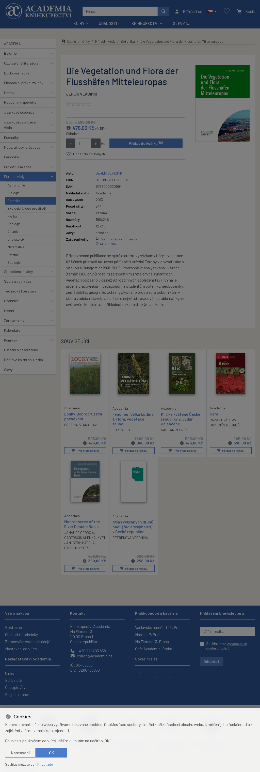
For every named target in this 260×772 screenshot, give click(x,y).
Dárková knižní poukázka (23, 360)
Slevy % (181, 23)
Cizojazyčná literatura (21, 63)
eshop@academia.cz (91, 655)
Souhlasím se (226, 645)
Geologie (14, 224)
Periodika (11, 157)
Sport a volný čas (17, 281)
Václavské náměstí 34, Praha (159, 627)
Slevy (8, 369)
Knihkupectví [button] (145, 23)
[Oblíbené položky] (227, 11)
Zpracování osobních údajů (28, 641)
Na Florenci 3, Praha (152, 641)
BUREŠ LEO (121, 430)
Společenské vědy (18, 271)
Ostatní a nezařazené (21, 350)
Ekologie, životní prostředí (27, 208)
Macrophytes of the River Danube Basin (82, 524)
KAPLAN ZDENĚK (174, 430)
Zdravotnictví (14, 320)
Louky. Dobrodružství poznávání (83, 416)
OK (51, 752)
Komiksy (10, 340)
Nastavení (20, 752)
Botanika (14, 201)
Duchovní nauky (16, 73)
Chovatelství (16, 239)
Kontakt (77, 613)
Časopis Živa (16, 687)
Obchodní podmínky (21, 634)
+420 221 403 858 (88, 650)
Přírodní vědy (14, 176)
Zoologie (14, 262)
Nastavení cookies (21, 648)
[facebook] (140, 675)
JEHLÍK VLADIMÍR (81, 93)
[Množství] (83, 143)
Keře (214, 413)
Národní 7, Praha (148, 634)
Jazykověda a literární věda (21, 125)
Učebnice (11, 301)
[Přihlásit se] (188, 11)
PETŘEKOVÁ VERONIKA (130, 537)
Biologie (14, 193)
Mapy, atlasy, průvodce (22, 147)
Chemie (13, 231)
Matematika (16, 247)
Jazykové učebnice (19, 112)
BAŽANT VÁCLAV (223, 420)
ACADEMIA (12, 43)
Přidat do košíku (146, 143)
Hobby (9, 92)
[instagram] (155, 675)
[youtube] (170, 675)
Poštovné (13, 627)
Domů (68, 41)
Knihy (86, 41)
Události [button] (108, 23)
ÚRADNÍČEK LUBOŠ (224, 425)
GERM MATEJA (84, 543)
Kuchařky (11, 137)
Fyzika (12, 216)
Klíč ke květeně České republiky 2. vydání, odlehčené (180, 418)
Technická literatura (20, 291)
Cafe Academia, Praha (153, 648)
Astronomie (16, 185)
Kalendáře (12, 330)
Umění (9, 310)
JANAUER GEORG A (79, 532)
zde (50, 764)
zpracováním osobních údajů (226, 645)
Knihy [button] (78, 23)
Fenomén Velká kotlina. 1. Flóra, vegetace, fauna (133, 418)
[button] (212, 11)
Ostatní (13, 255)
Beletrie (10, 53)
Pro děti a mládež (17, 167)
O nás (9, 673)
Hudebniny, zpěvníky (20, 102)
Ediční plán (14, 680)
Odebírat (211, 661)
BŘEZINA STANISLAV (80, 425)
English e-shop (17, 694)
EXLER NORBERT (77, 548)
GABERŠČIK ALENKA (80, 537)
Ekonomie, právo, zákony (23, 83)
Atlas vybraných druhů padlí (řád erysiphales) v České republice (132, 526)
